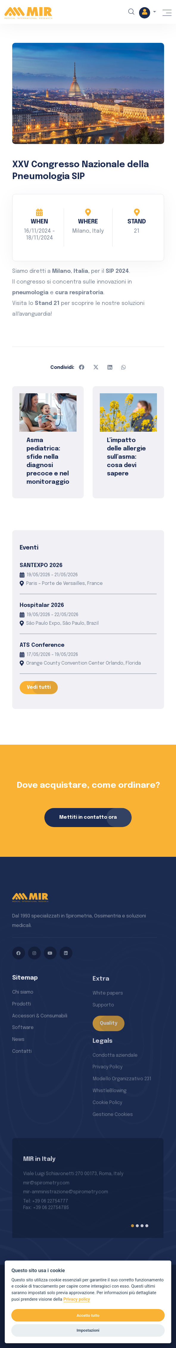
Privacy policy (76, 1299)
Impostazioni (88, 1330)
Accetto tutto (88, 1315)
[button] (146, 13)
